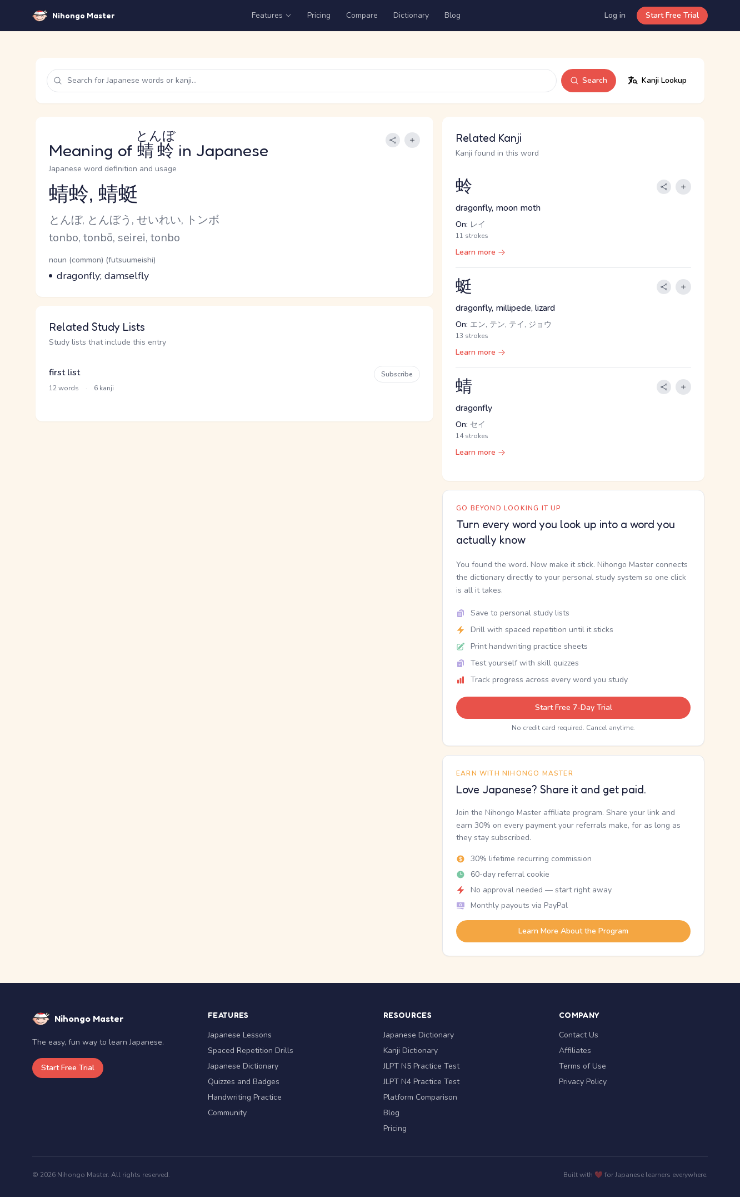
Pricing (319, 15)
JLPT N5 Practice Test (421, 1066)
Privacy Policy (583, 1081)
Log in (615, 15)
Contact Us (578, 1035)
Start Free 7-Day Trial (573, 707)
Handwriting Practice (245, 1097)
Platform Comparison (420, 1097)
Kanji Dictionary (410, 1050)
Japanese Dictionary (243, 1066)
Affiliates (575, 1050)
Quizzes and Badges (243, 1081)
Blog (452, 15)
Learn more (481, 252)
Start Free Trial (672, 15)
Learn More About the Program (573, 931)
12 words (64, 388)
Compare (362, 15)
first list (64, 372)
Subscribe (397, 374)
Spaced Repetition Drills (250, 1050)
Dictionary (411, 15)
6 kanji (104, 388)
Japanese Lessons (240, 1035)
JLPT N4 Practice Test (421, 1081)
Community (227, 1112)
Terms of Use (582, 1066)
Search (588, 80)
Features (272, 15)
